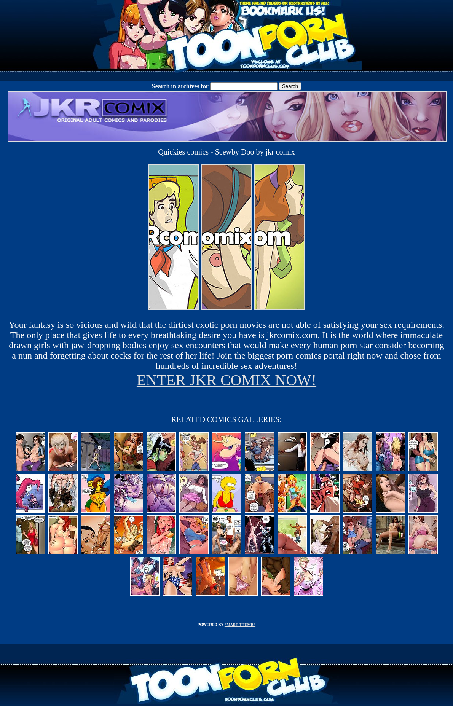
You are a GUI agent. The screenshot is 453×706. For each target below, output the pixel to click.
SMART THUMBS (240, 625)
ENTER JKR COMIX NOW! (226, 380)
